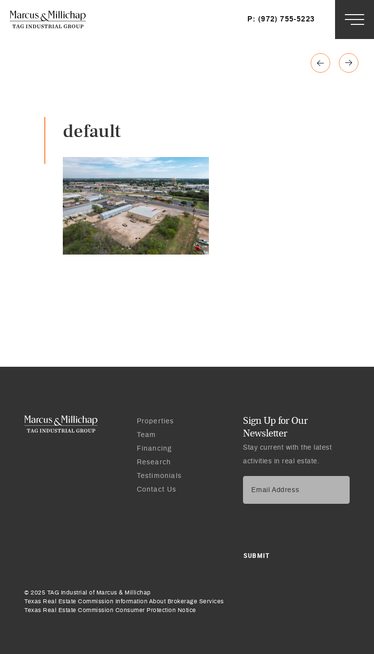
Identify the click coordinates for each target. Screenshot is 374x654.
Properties (155, 421)
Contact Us (157, 489)
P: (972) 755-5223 (281, 19)
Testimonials (159, 476)
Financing (154, 448)
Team (146, 435)
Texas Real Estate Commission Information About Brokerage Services (124, 601)
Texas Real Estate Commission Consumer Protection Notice (110, 610)
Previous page (348, 63)
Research (154, 462)
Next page (320, 63)
